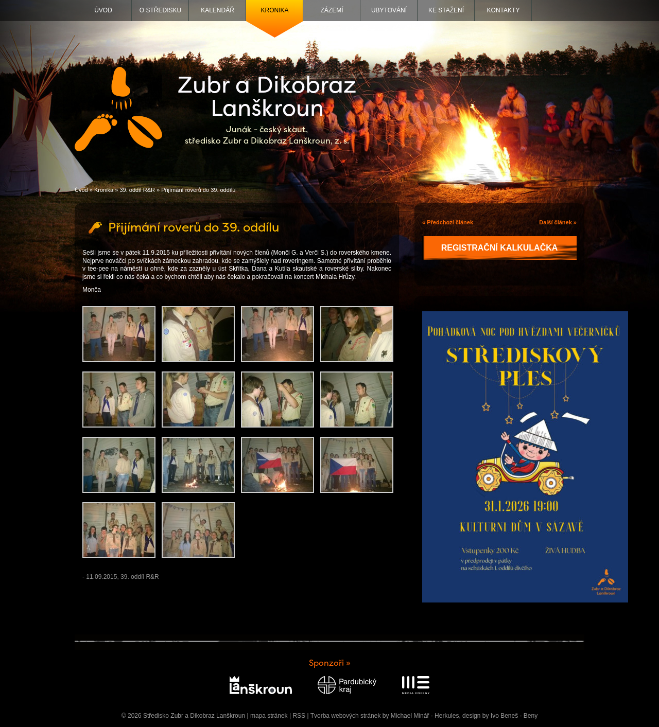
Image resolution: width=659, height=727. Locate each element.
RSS (298, 715)
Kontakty (503, 10)
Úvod (103, 10)
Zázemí (332, 10)
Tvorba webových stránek (345, 715)
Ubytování (389, 10)
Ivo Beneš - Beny (514, 715)
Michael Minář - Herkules (425, 715)
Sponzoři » (330, 663)
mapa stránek (269, 715)
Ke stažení (446, 10)
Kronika (274, 10)
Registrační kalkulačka (499, 247)
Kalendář (217, 10)
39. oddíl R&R (136, 190)
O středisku (160, 10)
